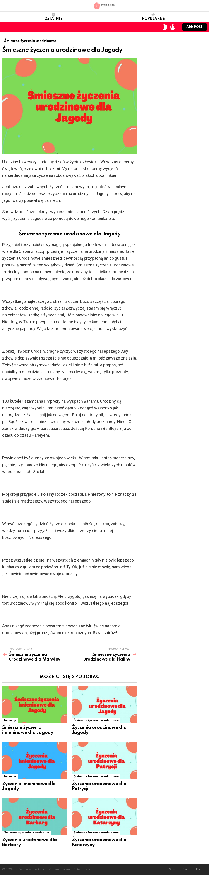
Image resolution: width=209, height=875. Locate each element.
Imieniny (10, 720)
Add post (194, 28)
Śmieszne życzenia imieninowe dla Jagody (27, 730)
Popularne (153, 17)
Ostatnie (53, 17)
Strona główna (180, 869)
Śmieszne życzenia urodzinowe (96, 720)
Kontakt (201, 869)
